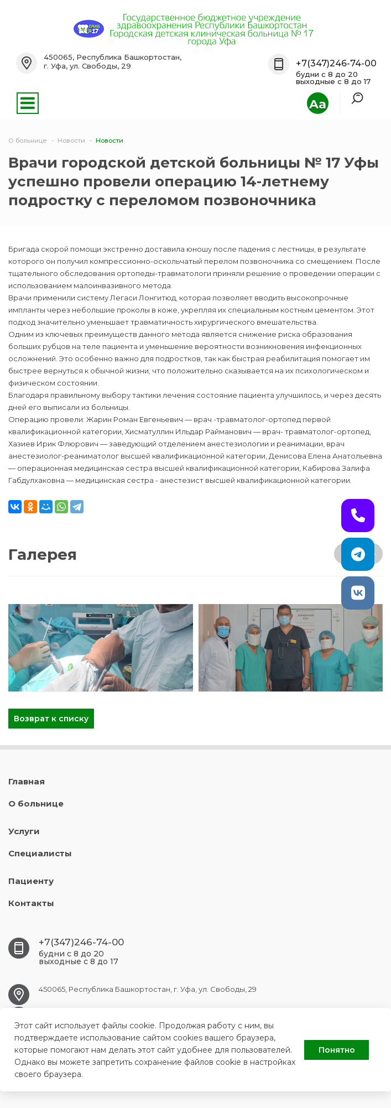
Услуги (24, 831)
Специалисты (40, 853)
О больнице (36, 803)
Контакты (31, 903)
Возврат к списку (51, 719)
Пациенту (31, 881)
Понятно (337, 1050)
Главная (26, 781)
